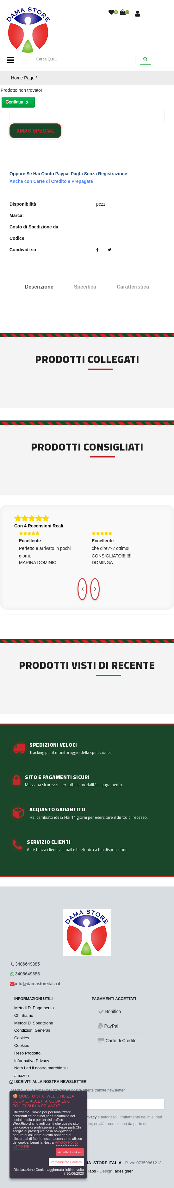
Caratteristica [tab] (133, 286)
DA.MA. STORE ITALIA (99, 1162)
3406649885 (27, 964)
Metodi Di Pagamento (34, 1007)
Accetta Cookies (70, 1152)
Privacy (90, 1117)
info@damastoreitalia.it (37, 983)
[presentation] (82, 589)
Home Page (22, 77)
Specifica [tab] (85, 286)
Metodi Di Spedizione (33, 1023)
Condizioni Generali (32, 1030)
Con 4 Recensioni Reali (38, 525)
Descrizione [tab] (39, 286)
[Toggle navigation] (10, 60)
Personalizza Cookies (66, 1162)
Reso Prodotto (27, 1053)
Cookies (21, 1038)
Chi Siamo (23, 1015)
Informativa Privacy (31, 1060)
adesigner (124, 1171)
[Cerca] (84, 59)
